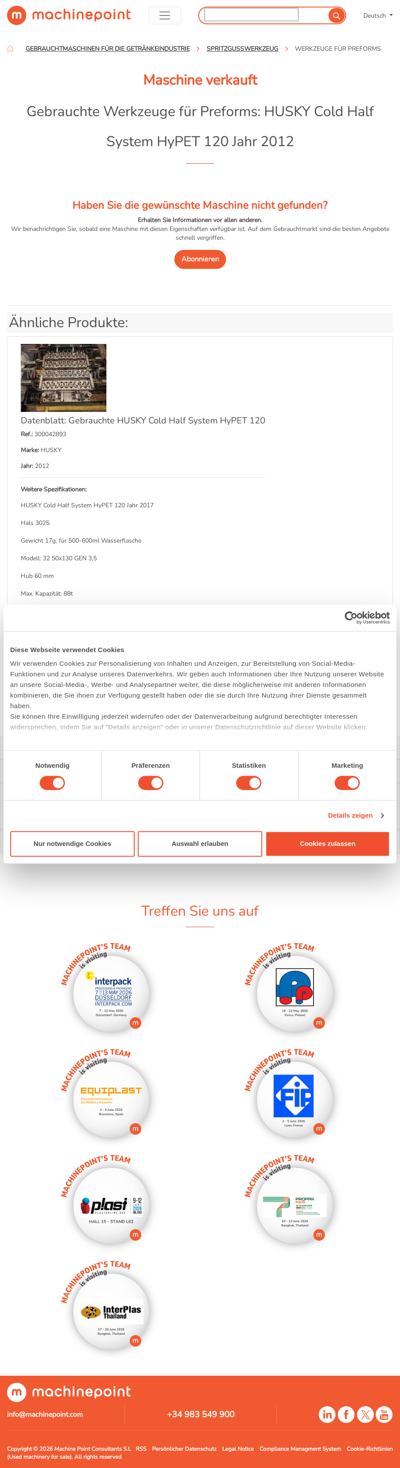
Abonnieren (200, 259)
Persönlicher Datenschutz (184, 1449)
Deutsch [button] (375, 15)
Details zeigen (350, 815)
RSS (141, 1449)
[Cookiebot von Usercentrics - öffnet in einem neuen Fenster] (351, 617)
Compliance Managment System (300, 1449)
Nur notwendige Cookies (72, 843)
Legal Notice (238, 1449)
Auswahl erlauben (200, 843)
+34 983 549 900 (200, 1414)
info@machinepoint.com (45, 1414)
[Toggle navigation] (165, 15)
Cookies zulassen (327, 843)
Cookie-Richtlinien (370, 1449)
